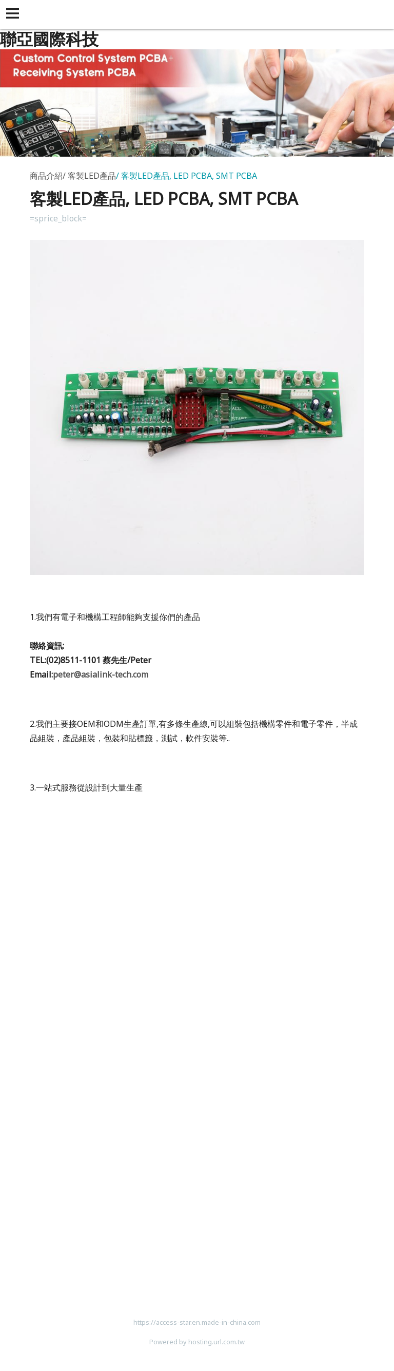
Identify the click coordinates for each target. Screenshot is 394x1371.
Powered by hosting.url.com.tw (197, 1341)
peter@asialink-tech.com (100, 674)
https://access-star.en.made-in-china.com (197, 1322)
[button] (14, 14)
